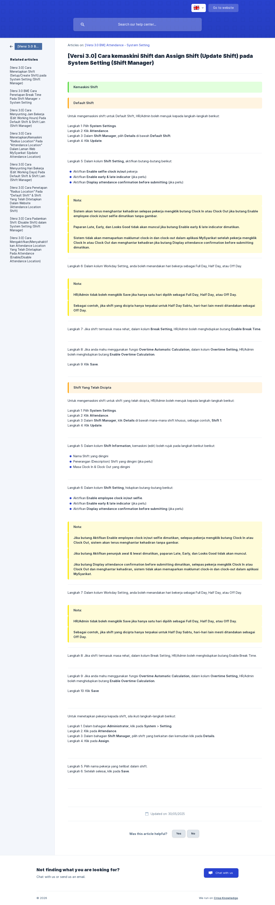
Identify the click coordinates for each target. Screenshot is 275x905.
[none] (198, 8)
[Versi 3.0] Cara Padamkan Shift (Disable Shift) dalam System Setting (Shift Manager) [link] (28, 224)
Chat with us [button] (224, 872)
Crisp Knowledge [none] (226, 898)
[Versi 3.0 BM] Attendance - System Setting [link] (117, 45)
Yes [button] (178, 833)
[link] (26, 46)
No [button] (193, 833)
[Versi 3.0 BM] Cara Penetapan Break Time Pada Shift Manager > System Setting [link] (25, 96)
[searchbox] (137, 24)
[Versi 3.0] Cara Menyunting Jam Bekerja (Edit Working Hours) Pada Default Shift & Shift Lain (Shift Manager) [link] (28, 118)
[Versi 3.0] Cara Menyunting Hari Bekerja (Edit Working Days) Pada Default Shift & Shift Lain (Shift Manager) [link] (27, 172)
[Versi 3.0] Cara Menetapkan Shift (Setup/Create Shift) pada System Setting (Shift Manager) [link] (28, 75)
